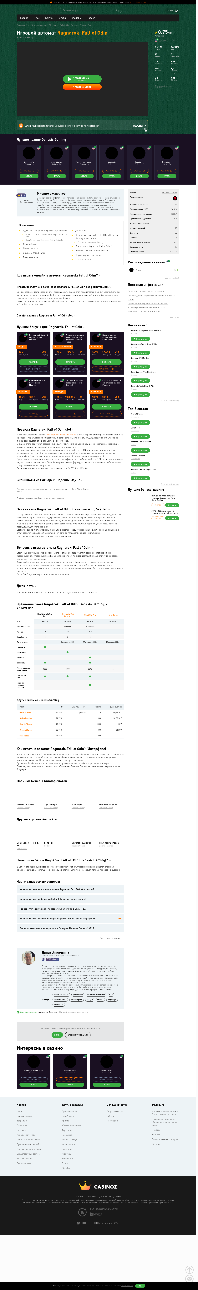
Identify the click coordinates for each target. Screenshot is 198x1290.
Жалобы (76, 20)
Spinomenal (22, 929)
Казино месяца (69, 1220)
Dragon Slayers (26, 811)
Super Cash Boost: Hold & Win (164, 372)
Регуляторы (68, 1230)
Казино (24, 20)
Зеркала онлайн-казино (29, 1230)
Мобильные (67, 1239)
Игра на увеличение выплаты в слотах (147, 333)
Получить (33, 391)
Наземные (67, 1216)
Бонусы (49, 20)
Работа (110, 1197)
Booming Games (106, 927)
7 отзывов (159, 39)
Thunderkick (155, 495)
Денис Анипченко (29, 238)
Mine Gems (112, 695)
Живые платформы (71, 1206)
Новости (91, 20)
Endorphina (155, 450)
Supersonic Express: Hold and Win (164, 357)
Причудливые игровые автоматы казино (148, 328)
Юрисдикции (68, 1225)
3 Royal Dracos (157, 447)
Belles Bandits (25, 799)
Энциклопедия (24, 1244)
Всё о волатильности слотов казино (146, 317)
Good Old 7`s (90, 695)
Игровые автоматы (26, 1216)
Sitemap (156, 1225)
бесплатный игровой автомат (61, 463)
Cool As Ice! (24, 816)
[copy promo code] (33, 196)
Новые (20, 1192)
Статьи (62, 20)
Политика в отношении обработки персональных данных (164, 1203)
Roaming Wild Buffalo (68, 695)
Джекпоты (22, 1206)
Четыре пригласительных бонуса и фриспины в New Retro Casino (163, 537)
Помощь (156, 1210)
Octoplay (154, 361)
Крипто (65, 1201)
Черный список (24, 1197)
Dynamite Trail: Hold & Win (163, 417)
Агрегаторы (68, 1211)
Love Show (156, 462)
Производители (70, 1192)
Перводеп (96, 376)
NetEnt (47, 927)
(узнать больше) (127, 1286)
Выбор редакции (63, 376)
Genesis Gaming (23, 888)
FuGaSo (154, 480)
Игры (36, 20)
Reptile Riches (25, 805)
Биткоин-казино (25, 1239)
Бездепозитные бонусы (28, 1234)
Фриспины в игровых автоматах (144, 337)
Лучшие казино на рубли (29, 1225)
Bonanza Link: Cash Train (162, 477)
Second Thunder (158, 492)
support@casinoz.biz (138, 2)
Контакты (156, 1215)
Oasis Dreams (25, 793)
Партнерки (112, 1201)
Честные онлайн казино (28, 1220)
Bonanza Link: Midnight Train (164, 507)
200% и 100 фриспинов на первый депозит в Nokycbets (164, 551)
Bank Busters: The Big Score (163, 402)
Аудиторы (66, 1234)
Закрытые (22, 1201)
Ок (140, 1286)
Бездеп (21, 376)
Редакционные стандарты (165, 1220)
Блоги (65, 1244)
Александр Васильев (47, 1093)
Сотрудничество (115, 1192)
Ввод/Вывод (68, 1197)
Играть (29, 202)
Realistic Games (78, 927)
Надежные (22, 1211)
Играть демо (162, 367)
